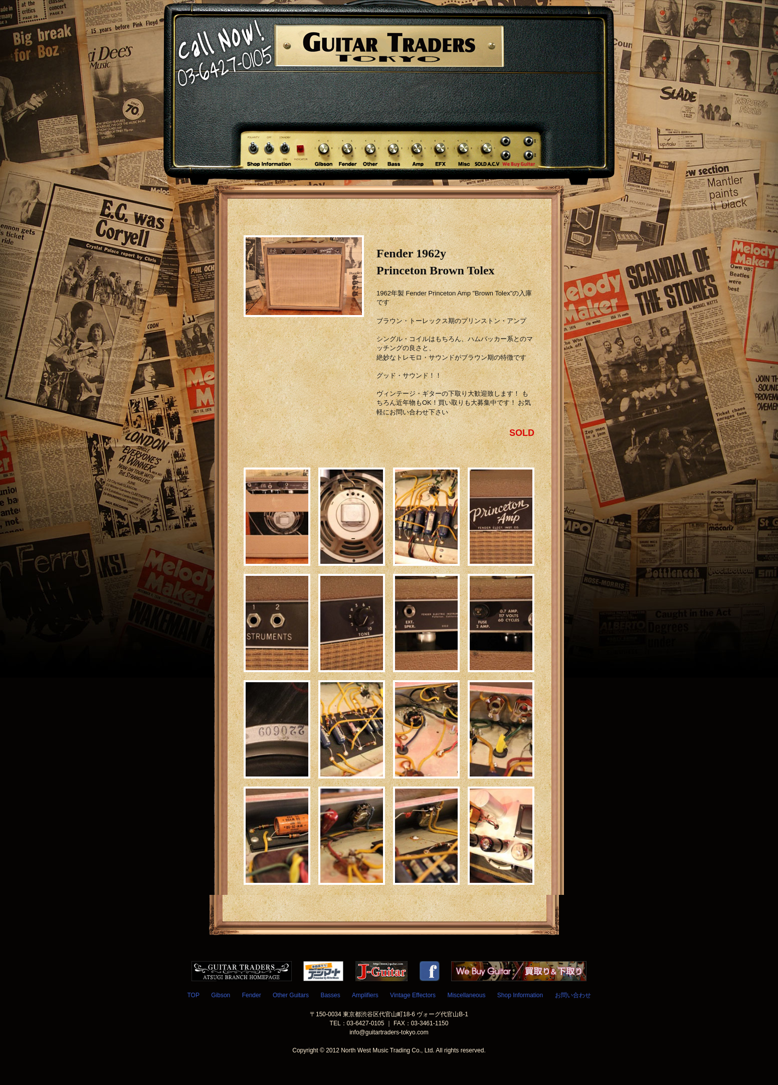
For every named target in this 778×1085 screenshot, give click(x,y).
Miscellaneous (466, 995)
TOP (193, 995)
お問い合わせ (573, 995)
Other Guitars (291, 995)
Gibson (220, 995)
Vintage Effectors (413, 995)
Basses (330, 995)
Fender (251, 995)
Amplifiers (365, 995)
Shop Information (520, 995)
